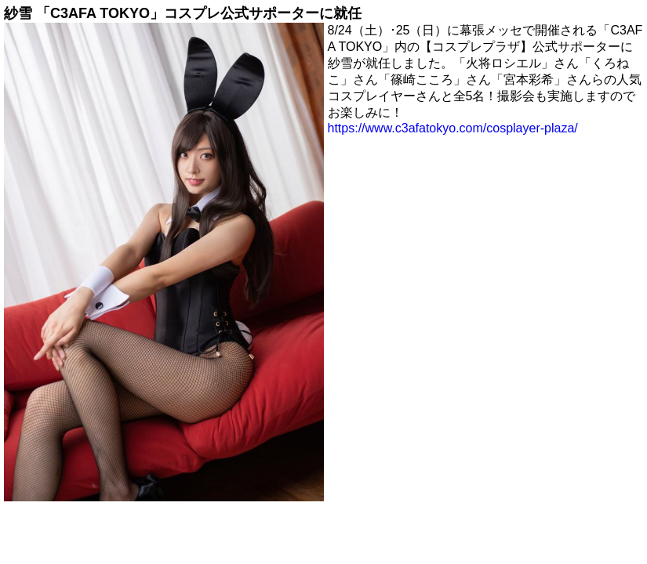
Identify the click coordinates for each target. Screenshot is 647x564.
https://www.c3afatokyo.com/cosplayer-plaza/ (453, 128)
